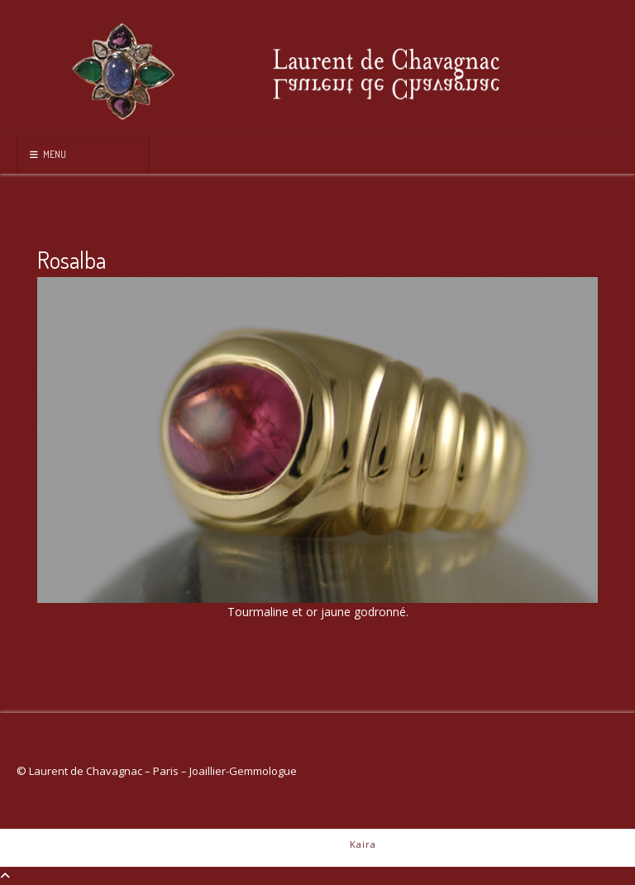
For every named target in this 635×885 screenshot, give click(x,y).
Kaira (363, 844)
